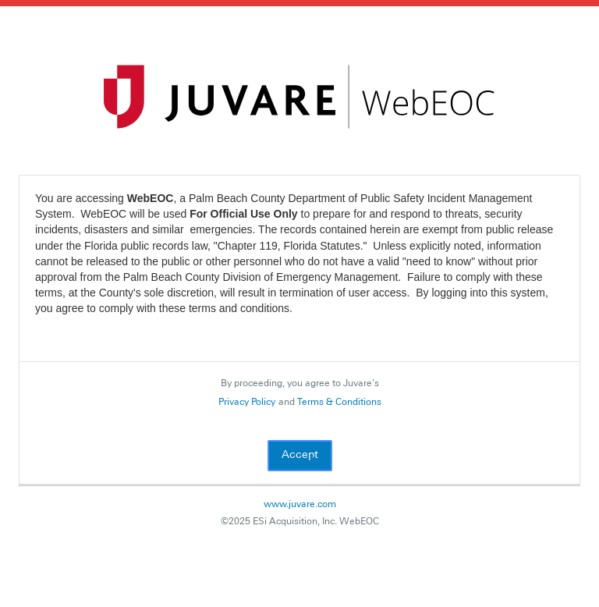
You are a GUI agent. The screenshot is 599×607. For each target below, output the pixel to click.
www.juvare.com (300, 504)
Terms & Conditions (339, 402)
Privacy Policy (246, 402)
